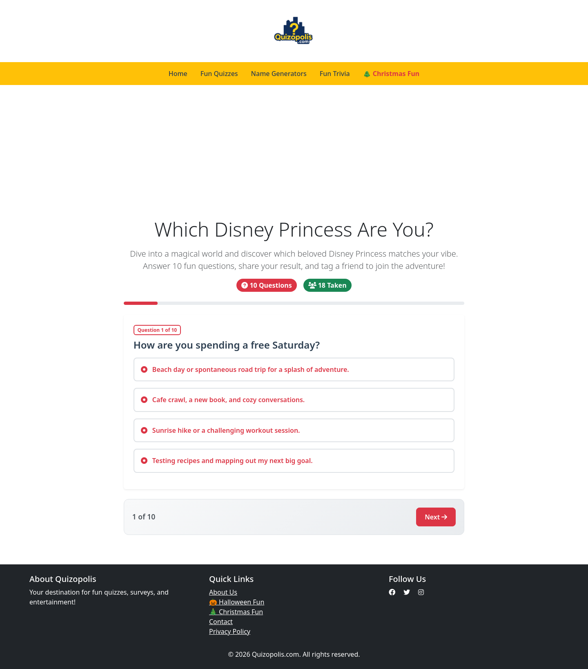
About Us (223, 592)
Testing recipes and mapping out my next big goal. (227, 460)
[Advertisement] (294, 156)
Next (436, 516)
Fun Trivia (335, 73)
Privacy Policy (229, 631)
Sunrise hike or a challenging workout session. (220, 430)
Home (178, 73)
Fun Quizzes (219, 73)
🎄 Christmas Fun (391, 73)
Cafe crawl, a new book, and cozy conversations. (223, 399)
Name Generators (279, 73)
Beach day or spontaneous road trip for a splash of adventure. (245, 369)
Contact (221, 621)
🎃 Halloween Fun (236, 601)
